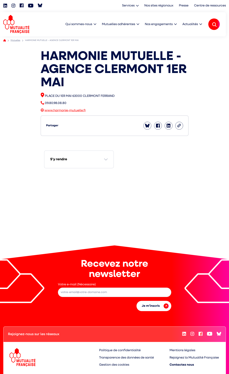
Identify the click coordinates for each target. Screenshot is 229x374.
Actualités (190, 24)
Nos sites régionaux (158, 5)
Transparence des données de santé (126, 357)
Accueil (4, 40)
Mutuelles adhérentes (118, 24)
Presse (183, 5)
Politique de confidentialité (120, 350)
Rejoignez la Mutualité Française (194, 357)
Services (128, 5)
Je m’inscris (155, 306)
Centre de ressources (210, 5)
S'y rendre (58, 159)
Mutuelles (15, 40)
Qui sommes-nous (78, 24)
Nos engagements (159, 24)
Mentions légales (182, 350)
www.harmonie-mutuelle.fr (65, 110)
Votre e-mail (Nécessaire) (77, 284)
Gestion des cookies (114, 365)
